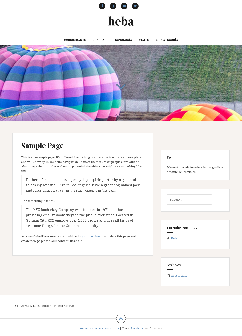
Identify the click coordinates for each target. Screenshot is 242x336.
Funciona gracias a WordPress (99, 328)
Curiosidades (75, 40)
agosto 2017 (179, 275)
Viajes (144, 40)
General (99, 40)
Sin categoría (166, 40)
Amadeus (137, 328)
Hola (174, 238)
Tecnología (122, 40)
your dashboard (92, 236)
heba (121, 21)
